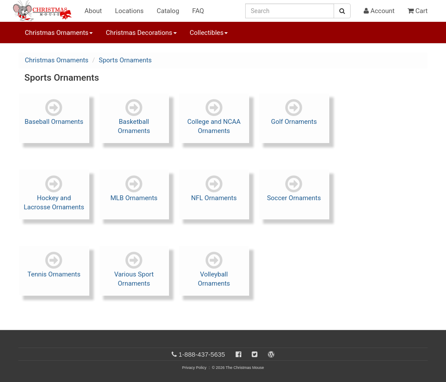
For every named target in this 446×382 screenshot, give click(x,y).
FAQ (198, 11)
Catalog (168, 11)
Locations (129, 11)
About (93, 11)
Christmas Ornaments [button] (59, 33)
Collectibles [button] (209, 33)
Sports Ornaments (125, 60)
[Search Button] (342, 10)
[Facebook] (238, 354)
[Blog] (271, 354)
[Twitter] (254, 354)
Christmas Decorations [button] (141, 33)
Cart (418, 11)
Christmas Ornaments (56, 60)
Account (379, 11)
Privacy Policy (194, 367)
